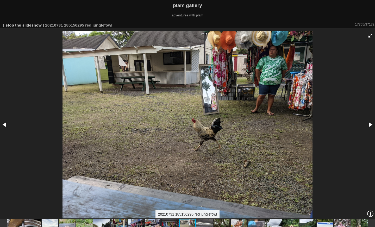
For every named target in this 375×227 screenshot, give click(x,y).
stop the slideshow (23, 25)
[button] (370, 35)
